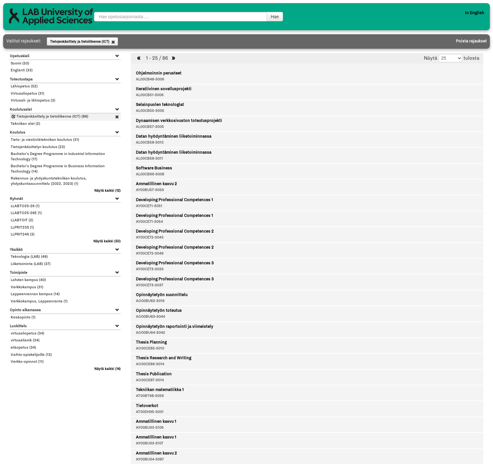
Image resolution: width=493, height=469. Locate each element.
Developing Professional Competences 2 (174, 231)
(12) (107, 190)
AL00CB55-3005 (150, 111)
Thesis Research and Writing (163, 358)
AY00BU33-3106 (149, 428)
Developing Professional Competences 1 (174, 200)
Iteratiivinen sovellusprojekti (163, 89)
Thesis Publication (154, 374)
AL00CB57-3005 (150, 127)
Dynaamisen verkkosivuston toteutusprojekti (179, 121)
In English (474, 13)
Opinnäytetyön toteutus (159, 310)
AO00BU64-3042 (150, 333)
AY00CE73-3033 (149, 269)
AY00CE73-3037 (149, 285)
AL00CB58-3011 (149, 159)
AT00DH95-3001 (149, 412)
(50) (107, 241)
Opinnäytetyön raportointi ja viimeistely (174, 326)
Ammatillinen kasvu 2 (156, 184)
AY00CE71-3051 (149, 206)
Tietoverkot (147, 406)
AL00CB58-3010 (149, 143)
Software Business (154, 168)
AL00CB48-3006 (150, 79)
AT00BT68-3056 (150, 396)
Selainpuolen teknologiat (160, 104)
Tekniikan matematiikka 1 (160, 390)
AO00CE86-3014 (150, 364)
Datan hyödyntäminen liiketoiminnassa (173, 136)
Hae (275, 16)
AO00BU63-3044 (150, 317)
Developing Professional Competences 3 (174, 263)
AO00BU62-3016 (150, 301)
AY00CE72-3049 (149, 253)
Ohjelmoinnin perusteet (158, 73)
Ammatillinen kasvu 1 (156, 421)
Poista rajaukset (471, 41)
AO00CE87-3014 (150, 380)
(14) (107, 369)
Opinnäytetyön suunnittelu (161, 295)
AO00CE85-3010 (150, 348)
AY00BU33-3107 (149, 443)
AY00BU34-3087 (150, 459)
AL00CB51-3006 (149, 95)
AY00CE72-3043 (149, 237)
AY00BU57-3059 (150, 190)
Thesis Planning (151, 342)
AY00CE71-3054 (149, 222)
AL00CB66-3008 (150, 174)
